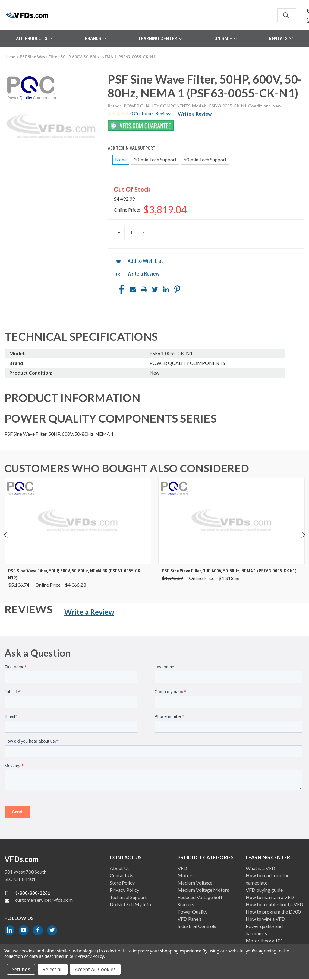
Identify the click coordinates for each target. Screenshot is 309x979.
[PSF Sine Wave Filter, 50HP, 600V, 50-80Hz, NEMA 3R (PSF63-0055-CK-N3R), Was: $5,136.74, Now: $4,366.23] (78, 521)
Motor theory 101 (264, 940)
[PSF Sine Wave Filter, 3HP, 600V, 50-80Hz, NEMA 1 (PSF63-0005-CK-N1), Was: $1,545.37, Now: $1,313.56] (231, 521)
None (121, 159)
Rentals (281, 38)
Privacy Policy (124, 890)
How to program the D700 (273, 911)
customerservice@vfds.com (44, 900)
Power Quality (192, 911)
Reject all (53, 969)
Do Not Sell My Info (130, 904)
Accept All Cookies (95, 969)
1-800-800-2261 (32, 892)
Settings (21, 969)
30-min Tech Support (155, 159)
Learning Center (160, 38)
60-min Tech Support (205, 159)
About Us (120, 868)
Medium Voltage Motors (203, 890)
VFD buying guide (264, 890)
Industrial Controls (197, 926)
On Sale (225, 38)
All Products (34, 38)
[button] (192, 113)
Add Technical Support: (132, 148)
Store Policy (122, 882)
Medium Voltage (195, 882)
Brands (95, 38)
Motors (186, 875)
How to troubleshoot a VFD (274, 904)
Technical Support (128, 897)
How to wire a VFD (265, 919)
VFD (182, 868)
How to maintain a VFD (270, 897)
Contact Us (121, 875)
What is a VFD (260, 868)
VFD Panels (190, 919)
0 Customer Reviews (151, 113)
